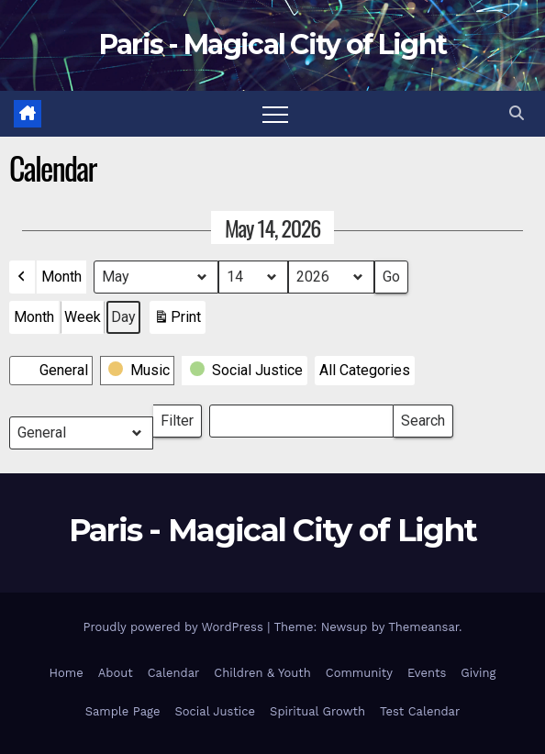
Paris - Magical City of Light (273, 44)
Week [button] (82, 317)
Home (66, 673)
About (115, 673)
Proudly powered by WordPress (175, 627)
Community (359, 673)
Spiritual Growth (317, 711)
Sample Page (123, 711)
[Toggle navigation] (275, 113)
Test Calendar (420, 711)
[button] (516, 113)
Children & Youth (262, 673)
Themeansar (423, 627)
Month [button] (61, 276)
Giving (478, 673)
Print (177, 321)
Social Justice (214, 711)
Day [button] (123, 317)
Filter (181, 417)
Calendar (174, 673)
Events (426, 673)
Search (422, 417)
